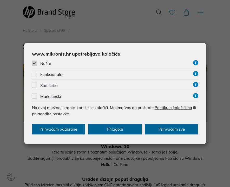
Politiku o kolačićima (173, 107)
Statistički (49, 85)
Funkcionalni (51, 74)
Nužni (45, 63)
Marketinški (50, 96)
